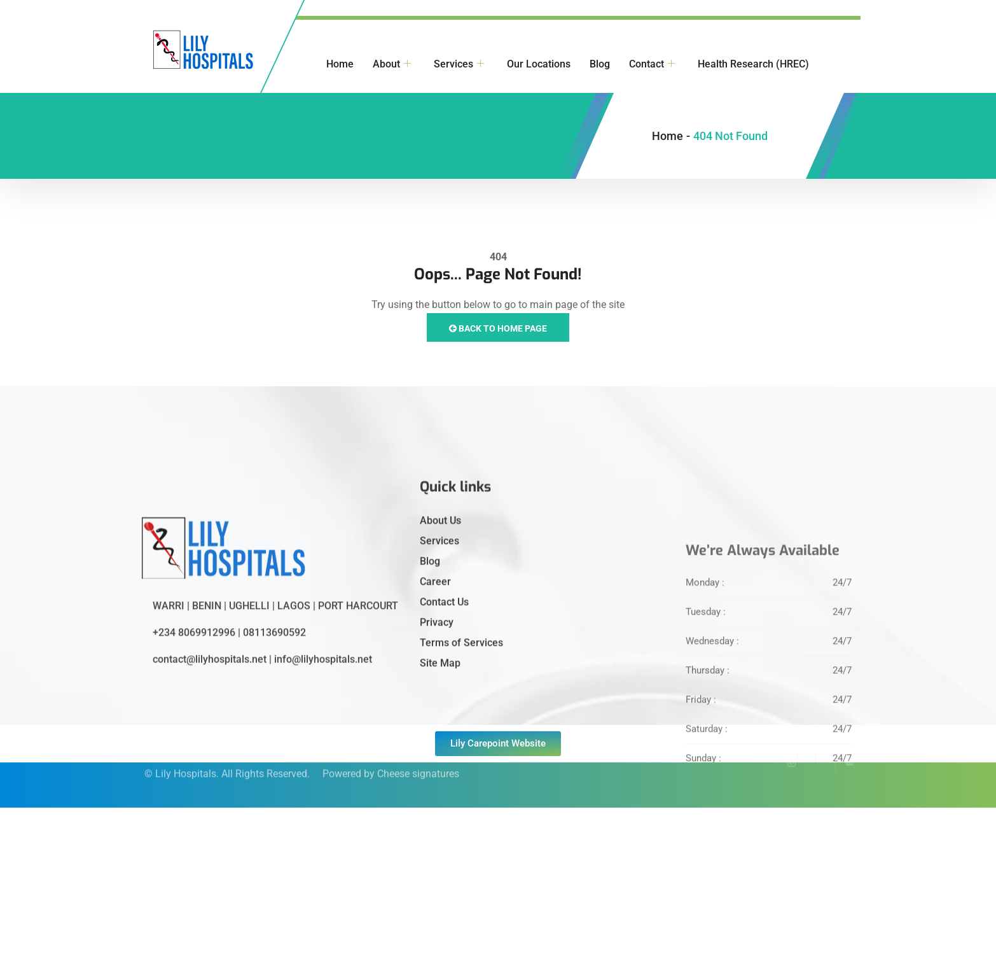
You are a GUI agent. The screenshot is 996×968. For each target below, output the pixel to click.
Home (340, 64)
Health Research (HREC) (753, 64)
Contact (652, 64)
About (392, 64)
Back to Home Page (498, 328)
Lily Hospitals (185, 761)
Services (459, 64)
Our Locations (539, 64)
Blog (600, 64)
